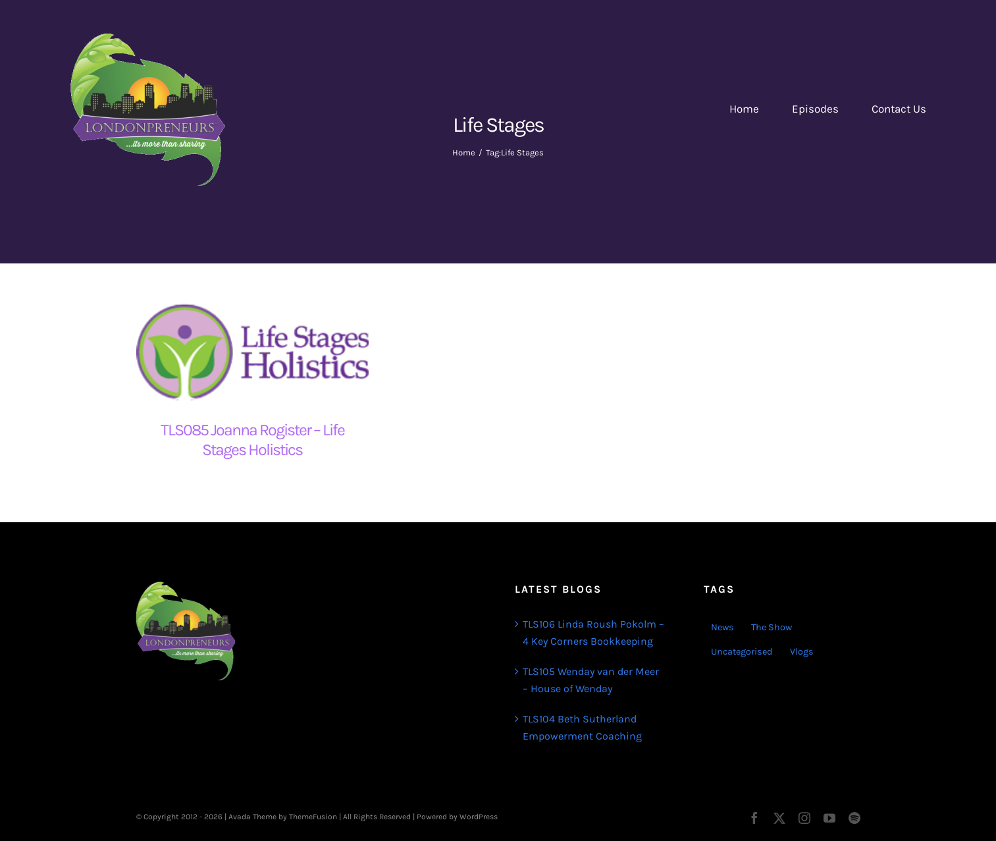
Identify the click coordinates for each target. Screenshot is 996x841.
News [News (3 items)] (722, 627)
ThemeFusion (313, 816)
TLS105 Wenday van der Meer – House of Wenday (591, 680)
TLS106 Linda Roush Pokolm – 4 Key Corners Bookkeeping (593, 632)
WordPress (478, 816)
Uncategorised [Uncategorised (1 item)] (742, 651)
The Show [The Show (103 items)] (771, 627)
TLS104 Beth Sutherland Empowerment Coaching (582, 727)
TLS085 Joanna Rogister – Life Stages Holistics (252, 439)
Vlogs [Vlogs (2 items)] (802, 651)
